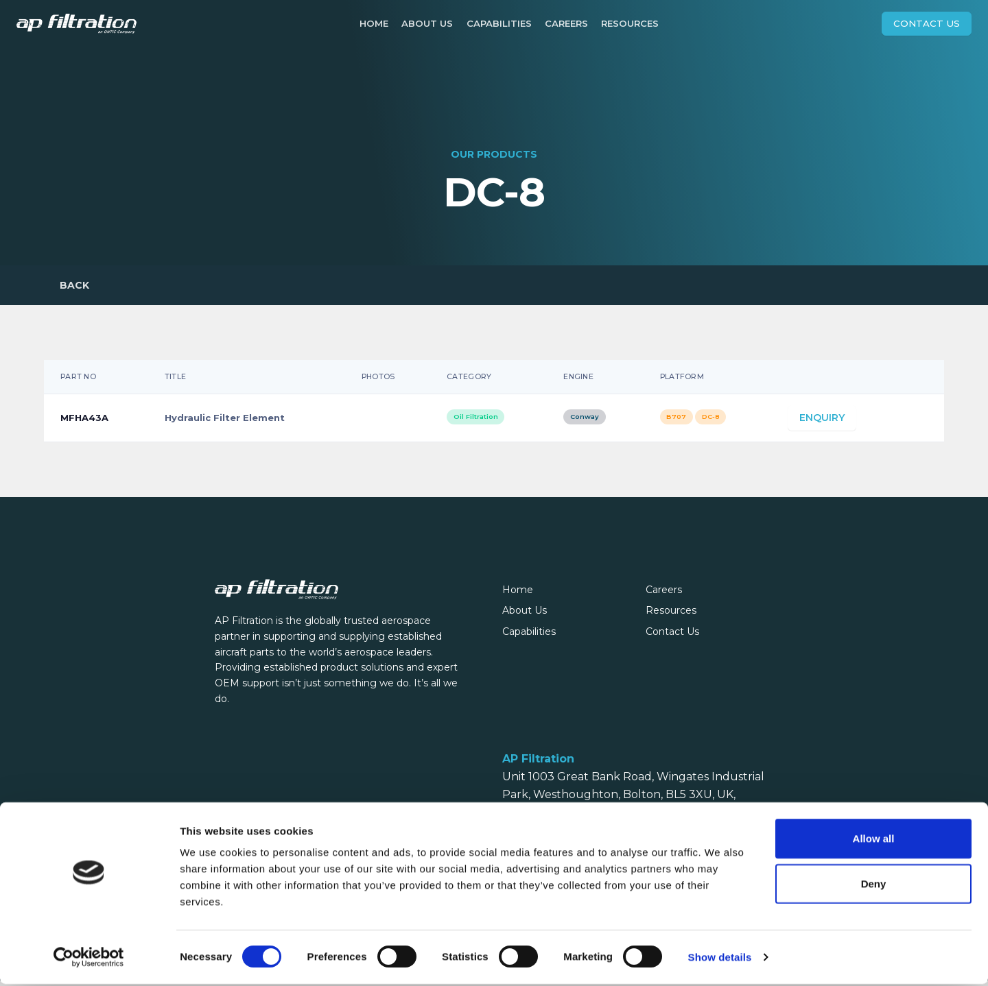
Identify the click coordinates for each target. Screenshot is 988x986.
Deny (873, 885)
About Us (427, 23)
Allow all (874, 840)
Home (374, 23)
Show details (720, 959)
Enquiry (822, 424)
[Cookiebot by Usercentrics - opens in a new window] (89, 959)
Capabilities (499, 23)
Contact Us (926, 23)
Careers (566, 23)
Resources (630, 23)
